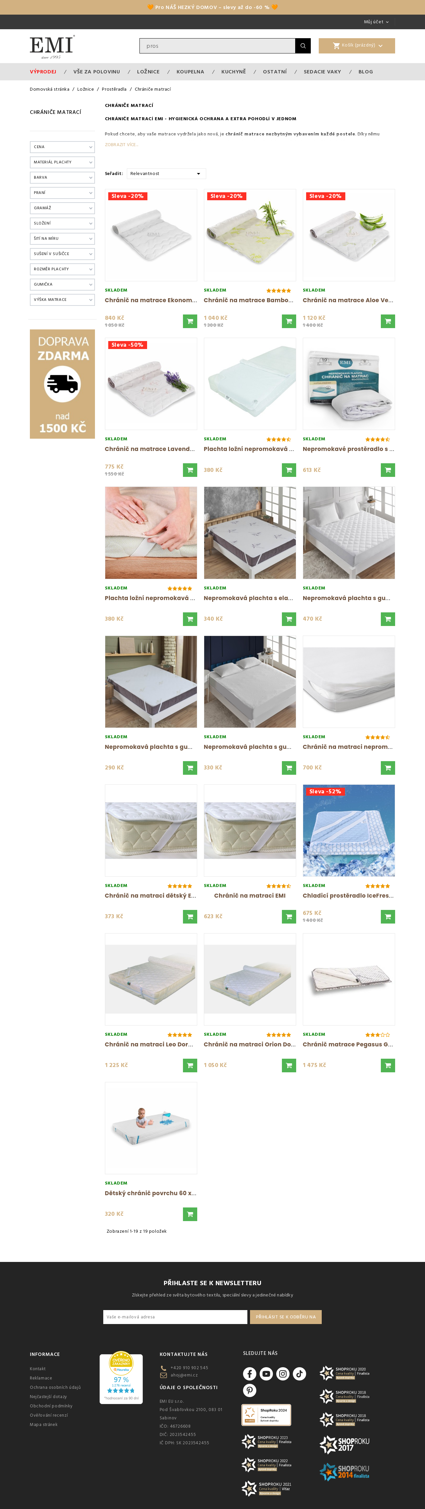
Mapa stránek (43, 1425)
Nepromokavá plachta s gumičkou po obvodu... (177, 747)
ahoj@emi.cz (184, 1375)
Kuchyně (233, 71)
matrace (167, 134)
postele (345, 134)
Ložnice (148, 71)
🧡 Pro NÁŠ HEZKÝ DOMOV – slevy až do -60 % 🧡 (212, 7)
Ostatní (275, 71)
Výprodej (43, 71)
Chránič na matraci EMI (250, 896)
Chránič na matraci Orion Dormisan (258, 1044)
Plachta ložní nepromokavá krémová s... (166, 598)
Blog (366, 71)
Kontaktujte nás (184, 1354)
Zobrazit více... (121, 144)
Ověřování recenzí (49, 1415)
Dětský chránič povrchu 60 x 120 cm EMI (165, 1193)
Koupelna (191, 71)
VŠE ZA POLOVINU (96, 71)
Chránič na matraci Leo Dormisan (156, 1044)
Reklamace (41, 1378)
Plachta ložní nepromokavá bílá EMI (258, 449)
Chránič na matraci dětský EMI (152, 896)
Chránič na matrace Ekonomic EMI (157, 300)
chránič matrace (244, 134)
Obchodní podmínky (51, 1406)
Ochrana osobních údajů (55, 1387)
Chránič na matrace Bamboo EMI (254, 300)
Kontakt (37, 1369)
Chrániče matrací (55, 112)
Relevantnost (166, 173)
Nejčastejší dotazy (48, 1397)
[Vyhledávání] (217, 45)
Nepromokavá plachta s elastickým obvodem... (276, 598)
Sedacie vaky (322, 71)
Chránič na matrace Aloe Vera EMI (355, 300)
